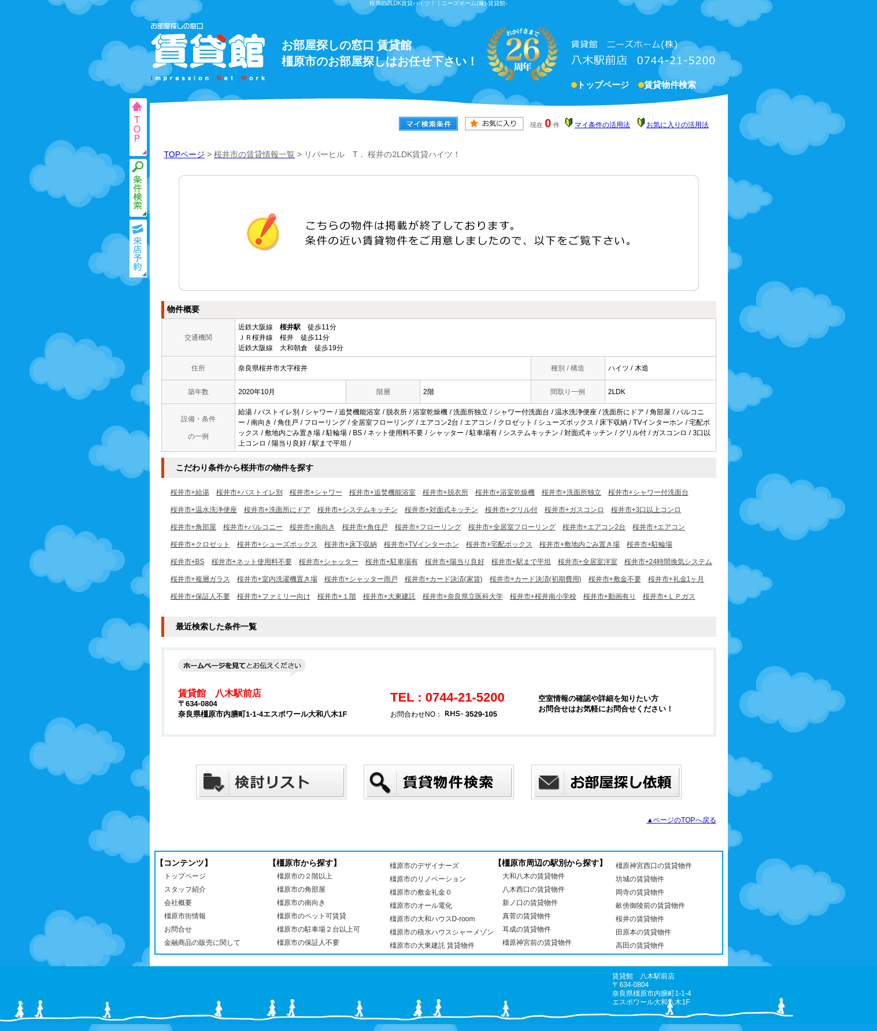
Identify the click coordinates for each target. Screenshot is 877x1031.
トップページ (603, 86)
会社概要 (178, 903)
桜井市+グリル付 (511, 510)
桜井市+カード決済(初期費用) (536, 579)
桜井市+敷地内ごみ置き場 (579, 544)
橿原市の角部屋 (301, 889)
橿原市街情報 (185, 916)
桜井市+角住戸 (365, 527)
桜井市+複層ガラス (200, 579)
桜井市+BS (188, 562)
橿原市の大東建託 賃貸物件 (432, 945)
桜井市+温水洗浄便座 (204, 510)
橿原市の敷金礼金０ (421, 892)
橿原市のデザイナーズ (424, 866)
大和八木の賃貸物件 (533, 876)
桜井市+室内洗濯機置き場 (277, 579)
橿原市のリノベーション (428, 879)
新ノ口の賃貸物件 (530, 903)
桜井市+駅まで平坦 (521, 562)
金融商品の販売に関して (202, 943)
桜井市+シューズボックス (277, 544)
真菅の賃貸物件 (526, 916)
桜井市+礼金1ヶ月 (676, 579)
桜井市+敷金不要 (615, 579)
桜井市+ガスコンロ (574, 510)
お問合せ (178, 929)
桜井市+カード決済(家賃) (444, 579)
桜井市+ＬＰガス (669, 596)
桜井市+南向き (312, 527)
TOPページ (184, 154)
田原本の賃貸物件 (643, 932)
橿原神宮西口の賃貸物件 (654, 866)
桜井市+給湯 (190, 492)
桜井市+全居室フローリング (512, 527)
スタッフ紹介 (185, 889)
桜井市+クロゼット (200, 544)
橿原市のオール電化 (421, 906)
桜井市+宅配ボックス (499, 544)
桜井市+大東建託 (389, 596)
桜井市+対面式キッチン (441, 510)
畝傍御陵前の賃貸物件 (650, 906)
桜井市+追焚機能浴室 (382, 492)
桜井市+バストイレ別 (249, 492)
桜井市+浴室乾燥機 (505, 492)
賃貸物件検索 (670, 86)
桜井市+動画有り (609, 596)
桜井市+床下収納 (350, 544)
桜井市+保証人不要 (200, 596)
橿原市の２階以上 (304, 876)
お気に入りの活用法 (677, 125)
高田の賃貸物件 (640, 945)
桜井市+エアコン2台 (594, 527)
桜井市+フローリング (428, 527)
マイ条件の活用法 (602, 125)
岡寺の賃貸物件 (640, 892)
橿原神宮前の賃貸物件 (537, 943)
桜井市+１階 (336, 596)
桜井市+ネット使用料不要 (252, 562)
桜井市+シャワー (316, 492)
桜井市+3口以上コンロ (646, 510)
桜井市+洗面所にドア (277, 510)
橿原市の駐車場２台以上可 (318, 929)
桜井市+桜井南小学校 (543, 596)
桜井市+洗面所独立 (571, 492)
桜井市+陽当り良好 (454, 562)
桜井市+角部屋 (193, 527)
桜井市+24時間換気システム (668, 562)
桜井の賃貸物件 (640, 919)
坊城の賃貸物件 (640, 879)
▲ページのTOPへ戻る (681, 820)
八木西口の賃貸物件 (533, 889)
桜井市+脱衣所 (445, 492)
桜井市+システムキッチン (357, 510)
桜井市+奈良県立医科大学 (463, 596)
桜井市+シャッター (328, 562)
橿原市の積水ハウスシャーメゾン (442, 932)
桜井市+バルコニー (253, 527)
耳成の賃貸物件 (526, 929)
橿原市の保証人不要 (308, 943)
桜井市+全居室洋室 (587, 562)
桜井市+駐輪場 (649, 544)
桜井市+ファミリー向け (273, 596)
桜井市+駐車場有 (391, 562)
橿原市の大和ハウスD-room (432, 919)
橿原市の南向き (301, 903)
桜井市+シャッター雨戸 (361, 579)
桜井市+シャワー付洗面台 (648, 492)
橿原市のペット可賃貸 (311, 916)
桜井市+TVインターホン (421, 544)
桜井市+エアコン (658, 527)
